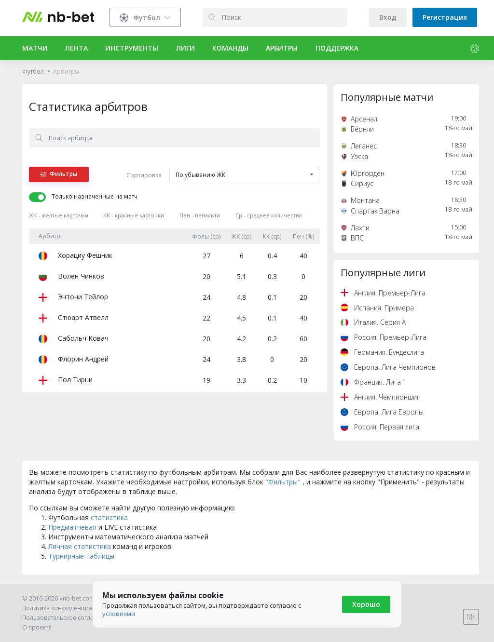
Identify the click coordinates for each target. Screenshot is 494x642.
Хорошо (366, 604)
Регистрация (445, 17)
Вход (388, 17)
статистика (109, 517)
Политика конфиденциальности (69, 608)
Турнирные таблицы (81, 556)
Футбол (33, 71)
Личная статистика (79, 546)
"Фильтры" (283, 481)
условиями (118, 613)
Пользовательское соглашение (67, 618)
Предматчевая (73, 527)
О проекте (37, 627)
